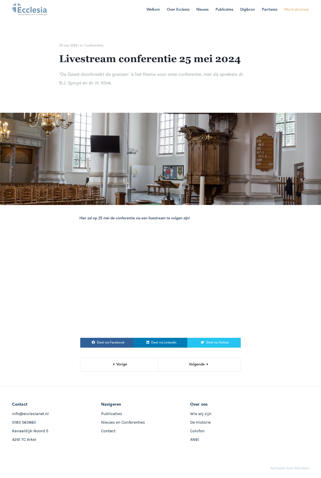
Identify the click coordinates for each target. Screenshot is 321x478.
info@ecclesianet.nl (30, 413)
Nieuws (202, 9)
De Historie (200, 422)
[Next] (199, 364)
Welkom (153, 9)
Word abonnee (296, 9)
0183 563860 (24, 422)
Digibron (247, 9)
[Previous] (119, 364)
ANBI (194, 439)
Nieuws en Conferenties (123, 422)
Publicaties (224, 9)
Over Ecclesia (178, 9)
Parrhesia (269, 9)
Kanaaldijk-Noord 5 (30, 431)
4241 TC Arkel (24, 439)
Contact (108, 431)
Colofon (197, 431)
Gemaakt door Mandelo (289, 468)
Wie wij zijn (200, 413)
